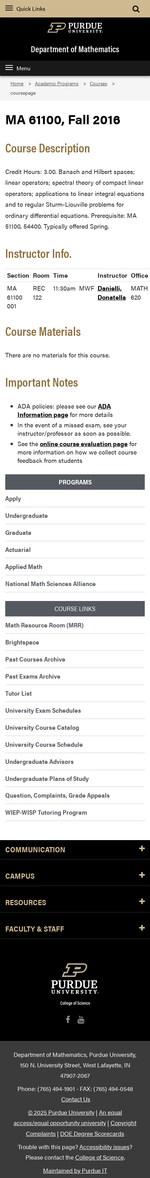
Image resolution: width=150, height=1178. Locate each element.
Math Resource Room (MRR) (44, 624)
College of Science (99, 1157)
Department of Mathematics (75, 49)
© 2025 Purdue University (61, 1112)
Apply (13, 498)
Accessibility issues (104, 1146)
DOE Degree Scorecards (92, 1133)
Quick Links (25, 9)
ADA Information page (64, 410)
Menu (17, 68)
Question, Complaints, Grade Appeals (57, 795)
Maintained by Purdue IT (75, 1170)
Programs (75, 482)
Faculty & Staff (75, 929)
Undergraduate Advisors (39, 761)
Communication (75, 849)
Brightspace (22, 642)
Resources (75, 902)
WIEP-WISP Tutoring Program (46, 812)
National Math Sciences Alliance (50, 583)
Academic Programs (56, 83)
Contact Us (75, 1098)
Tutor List (18, 693)
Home (16, 83)
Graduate (18, 532)
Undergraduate (26, 515)
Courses (98, 83)
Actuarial (18, 549)
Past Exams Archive (32, 676)
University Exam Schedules (43, 710)
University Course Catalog (42, 727)
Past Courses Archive (35, 659)
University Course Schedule (44, 744)
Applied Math (23, 566)
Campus (75, 876)
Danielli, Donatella (112, 292)
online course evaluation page (84, 443)
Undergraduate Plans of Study (47, 778)
